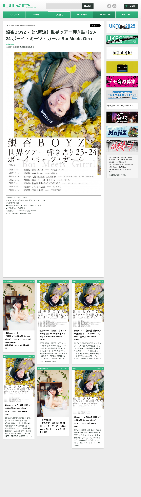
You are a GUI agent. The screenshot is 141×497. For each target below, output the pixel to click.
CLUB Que (122, 167)
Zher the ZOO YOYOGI (116, 169)
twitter (109, 6)
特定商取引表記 (121, 162)
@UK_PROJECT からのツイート (120, 106)
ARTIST (123, 157)
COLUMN (116, 157)
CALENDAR (121, 159)
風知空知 (128, 169)
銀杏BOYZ (10, 44)
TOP (110, 157)
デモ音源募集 (129, 164)
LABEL (129, 157)
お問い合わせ (113, 167)
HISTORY (129, 159)
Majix (110, 172)
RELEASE (112, 159)
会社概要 (111, 162)
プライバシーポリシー (116, 164)
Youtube (114, 6)
